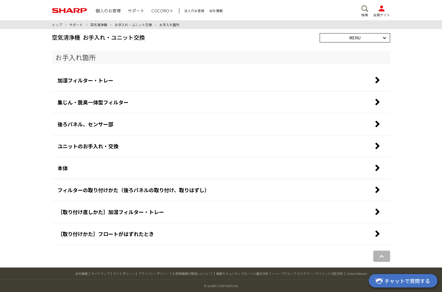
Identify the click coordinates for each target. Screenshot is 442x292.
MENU (355, 38)
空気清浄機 (98, 24)
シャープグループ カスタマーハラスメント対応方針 (307, 273)
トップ (57, 24)
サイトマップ (100, 273)
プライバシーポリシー (153, 273)
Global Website (357, 273)
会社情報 (81, 273)
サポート (76, 24)
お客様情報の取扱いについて (193, 273)
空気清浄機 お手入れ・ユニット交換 (98, 37)
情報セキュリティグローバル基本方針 (242, 273)
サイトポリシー (124, 273)
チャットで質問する (402, 281)
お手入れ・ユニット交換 (133, 24)
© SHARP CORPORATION (221, 286)
